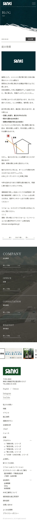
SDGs (6, 486)
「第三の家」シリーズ (12, 452)
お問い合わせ (7, 505)
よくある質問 (7, 509)
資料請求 (6, 501)
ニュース (6, 433)
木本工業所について (10, 492)
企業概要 (7, 483)
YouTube (6, 397)
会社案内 (6, 480)
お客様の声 (7, 425)
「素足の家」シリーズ (12, 446)
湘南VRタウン (8, 421)
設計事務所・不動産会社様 (13, 473)
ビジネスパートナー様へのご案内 (15, 470)
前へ (10, 237)
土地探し (6, 459)
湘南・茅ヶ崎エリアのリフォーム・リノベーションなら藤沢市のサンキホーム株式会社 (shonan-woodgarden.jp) (18, 220)
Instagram (7, 393)
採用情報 (7, 488)
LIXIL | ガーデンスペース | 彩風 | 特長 (14, 176)
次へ (27, 237)
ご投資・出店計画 (10, 476)
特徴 (4, 409)
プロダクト (7, 440)
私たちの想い (7, 405)
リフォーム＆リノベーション (13, 467)
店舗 (4, 437)
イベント (6, 413)
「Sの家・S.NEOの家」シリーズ (16, 455)
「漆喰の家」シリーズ (12, 449)
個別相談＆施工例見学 (11, 496)
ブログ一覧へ (18, 237)
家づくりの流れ (8, 463)
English (6, 388)
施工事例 (6, 417)
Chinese (16, 388)
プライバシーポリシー (11, 513)
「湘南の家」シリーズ (12, 444)
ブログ (5, 429)
